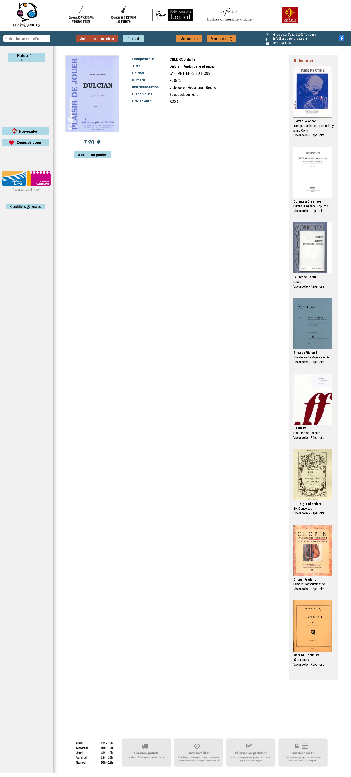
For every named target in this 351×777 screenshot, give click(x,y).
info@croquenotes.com (290, 38)
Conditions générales (25, 206)
